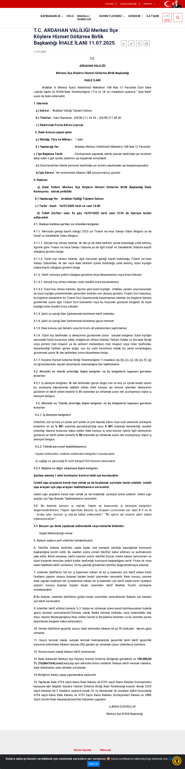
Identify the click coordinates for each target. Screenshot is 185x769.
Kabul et (93, 763)
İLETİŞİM (153, 16)
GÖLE (70, 16)
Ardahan (147, 4)
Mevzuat (105, 750)
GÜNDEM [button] (134, 16)
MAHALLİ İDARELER (84, 18)
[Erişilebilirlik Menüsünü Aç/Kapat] (176, 760)
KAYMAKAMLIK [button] (51, 16)
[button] (139, 43)
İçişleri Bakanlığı (128, 4)
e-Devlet (109, 4)
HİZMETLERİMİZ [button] (110, 16)
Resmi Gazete (82, 750)
